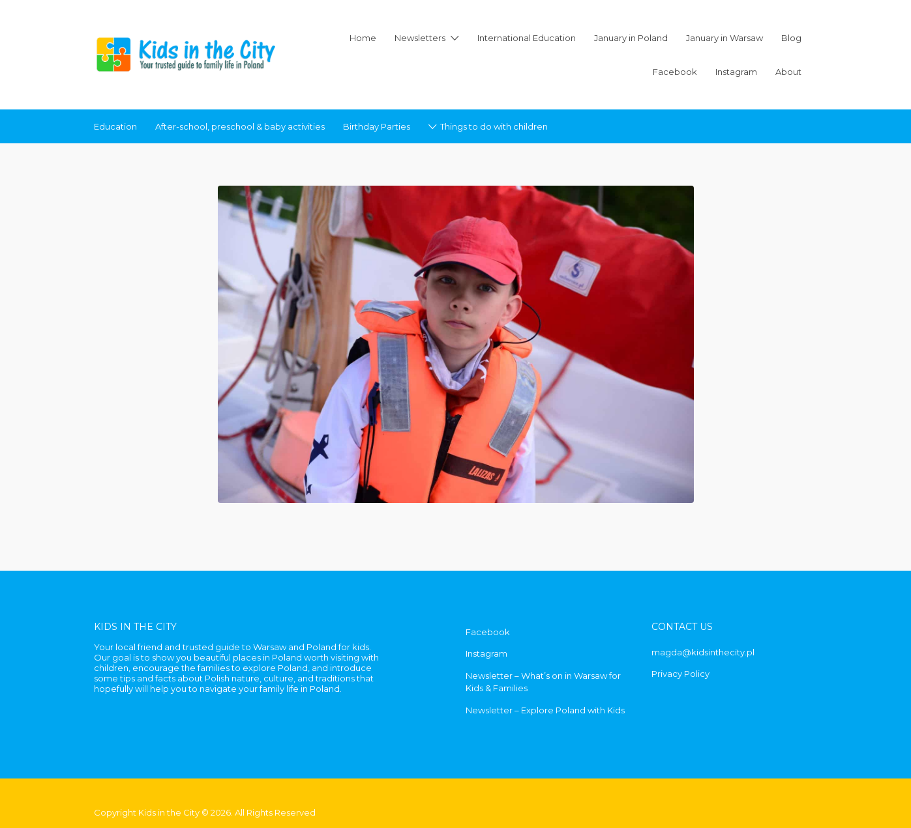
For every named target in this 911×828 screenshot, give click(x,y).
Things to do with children (494, 126)
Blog (791, 38)
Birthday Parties (376, 126)
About (788, 71)
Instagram (736, 71)
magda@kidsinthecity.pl (702, 652)
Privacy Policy (680, 673)
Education (115, 126)
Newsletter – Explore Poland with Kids (545, 710)
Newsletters (420, 38)
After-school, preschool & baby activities (240, 126)
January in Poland (631, 38)
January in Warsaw (724, 38)
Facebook (675, 71)
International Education (526, 38)
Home (363, 38)
